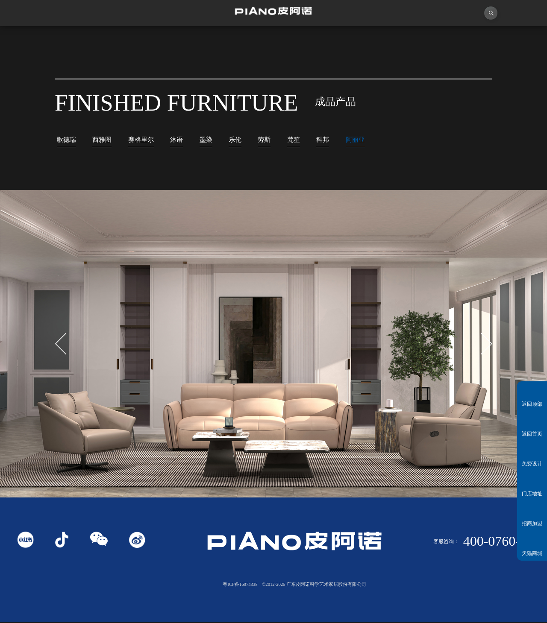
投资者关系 (445, 38)
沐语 (186, 140)
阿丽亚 (375, 140)
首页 (34, 38)
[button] (486, 345)
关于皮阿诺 (103, 38)
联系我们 (513, 38)
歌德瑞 (68, 140)
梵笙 (310, 140)
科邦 (340, 140)
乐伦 (248, 140)
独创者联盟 (239, 38)
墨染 (217, 140)
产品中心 (307, 38)
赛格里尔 (147, 140)
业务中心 (376, 38)
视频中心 (171, 38)
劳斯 (278, 140)
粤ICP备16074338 (240, 585)
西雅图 (106, 140)
